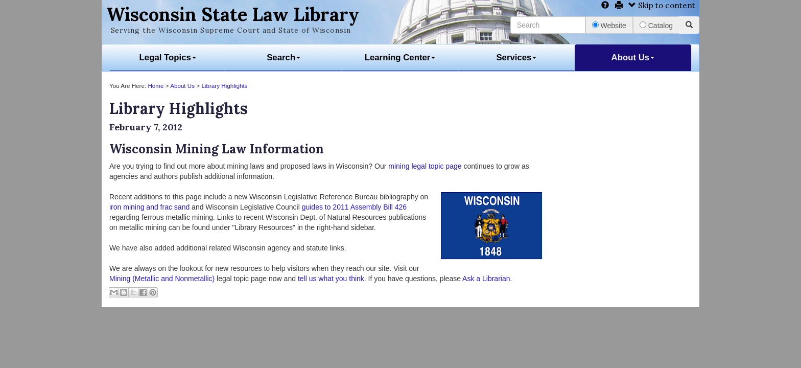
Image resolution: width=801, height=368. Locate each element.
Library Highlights (224, 85)
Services (516, 57)
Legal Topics (167, 57)
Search (283, 57)
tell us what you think (331, 278)
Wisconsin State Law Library (232, 14)
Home (155, 85)
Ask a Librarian (486, 278)
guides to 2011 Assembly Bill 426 (354, 207)
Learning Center (400, 57)
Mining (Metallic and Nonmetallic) (162, 278)
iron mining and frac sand (149, 207)
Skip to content (661, 5)
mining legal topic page (424, 166)
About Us (633, 57)
